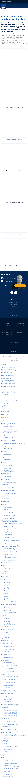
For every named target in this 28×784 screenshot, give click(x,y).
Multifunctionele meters (9, 471)
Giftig (5, 635)
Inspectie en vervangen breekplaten (10, 370)
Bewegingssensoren (8, 685)
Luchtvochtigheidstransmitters (11, 499)
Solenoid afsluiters (8, 701)
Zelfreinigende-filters (8, 592)
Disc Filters (6, 567)
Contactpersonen (6, 410)
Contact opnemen (5, 417)
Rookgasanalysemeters (9, 759)
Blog (14, 308)
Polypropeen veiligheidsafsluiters (11, 716)
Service (20, 330)
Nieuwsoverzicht (14, 344)
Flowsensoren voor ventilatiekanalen (12, 681)
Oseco (5, 405)
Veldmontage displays (9, 437)
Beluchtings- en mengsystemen (9, 729)
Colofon (24, 356)
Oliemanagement (20, 332)
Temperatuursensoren (9, 514)
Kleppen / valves (5, 718)
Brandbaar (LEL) (7, 634)
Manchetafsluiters (6, 720)
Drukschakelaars (7, 446)
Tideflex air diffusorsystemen (10, 727)
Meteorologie (5, 501)
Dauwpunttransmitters (9, 429)
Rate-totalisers (7, 439)
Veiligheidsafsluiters (7, 709)
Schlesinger (6, 403)
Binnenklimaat (7, 754)
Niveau (4, 504)
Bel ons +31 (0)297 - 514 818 (8, 278)
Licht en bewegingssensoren (8, 684)
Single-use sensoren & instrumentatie (11, 546)
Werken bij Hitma (14, 349)
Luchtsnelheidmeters (8, 470)
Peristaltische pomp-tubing (10, 528)
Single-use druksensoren (9, 556)
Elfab (5, 402)
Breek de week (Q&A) (7, 372)
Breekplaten (7, 323)
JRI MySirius (6, 442)
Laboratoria (6, 743)
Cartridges (6, 570)
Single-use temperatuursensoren (11, 551)
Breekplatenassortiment (14, 302)
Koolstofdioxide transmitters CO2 (11, 670)
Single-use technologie (20, 325)
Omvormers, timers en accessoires (10, 706)
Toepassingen (14, 306)
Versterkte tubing (8, 532)
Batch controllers (7, 434)
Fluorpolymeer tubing (9, 526)
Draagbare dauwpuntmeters (10, 431)
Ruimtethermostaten (8, 652)
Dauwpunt (4, 428)
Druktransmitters (8, 448)
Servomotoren (7, 702)
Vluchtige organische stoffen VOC (11, 671)
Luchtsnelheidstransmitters (10, 493)
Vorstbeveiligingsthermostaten (11, 665)
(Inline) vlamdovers (8, 738)
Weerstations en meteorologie (9, 690)
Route (3, 413)
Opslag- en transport (8, 749)
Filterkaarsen (7, 582)
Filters (3, 565)
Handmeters (5, 462)
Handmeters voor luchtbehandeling (12, 762)
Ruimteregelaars (7, 651)
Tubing (4, 524)
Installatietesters (7, 765)
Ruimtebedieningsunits (9, 649)
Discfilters (6, 595)
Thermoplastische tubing (9, 531)
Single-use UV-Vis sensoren (10, 553)
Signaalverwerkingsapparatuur (11, 557)
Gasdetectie (7, 330)
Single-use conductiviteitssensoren (11, 549)
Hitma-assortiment (14, 342)
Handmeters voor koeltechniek (11, 768)
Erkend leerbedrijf (14, 351)
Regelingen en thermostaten (8, 645)
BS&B (5, 397)
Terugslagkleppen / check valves (9, 723)
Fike (4, 399)
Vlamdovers (5, 737)
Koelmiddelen (7, 631)
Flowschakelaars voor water (10, 679)
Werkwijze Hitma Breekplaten (9, 392)
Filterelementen (7, 606)
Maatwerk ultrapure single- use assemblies (13, 523)
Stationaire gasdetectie (7, 629)
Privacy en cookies (14, 359)
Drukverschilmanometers (9, 453)
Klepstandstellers (7, 476)
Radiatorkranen (7, 699)
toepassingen (4, 374)
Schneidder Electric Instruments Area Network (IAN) (15, 443)
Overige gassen (7, 637)
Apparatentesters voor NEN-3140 (11, 766)
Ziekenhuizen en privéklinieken (11, 746)
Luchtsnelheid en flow (7, 677)
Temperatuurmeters (8, 468)
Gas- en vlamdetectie (6, 626)
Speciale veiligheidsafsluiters (10, 715)
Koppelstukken (7, 539)
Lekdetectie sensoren (8, 696)
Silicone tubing (7, 529)
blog (2, 388)
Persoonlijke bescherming (9, 773)
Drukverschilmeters (8, 464)
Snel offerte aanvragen (7, 416)
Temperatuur (5, 510)
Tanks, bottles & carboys (8, 559)
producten (3, 364)
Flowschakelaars (7, 459)
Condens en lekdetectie (7, 693)
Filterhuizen (6, 598)
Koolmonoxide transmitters (10, 668)
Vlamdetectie (5, 638)
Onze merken (5, 394)
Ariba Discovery (14, 315)
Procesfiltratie (5, 581)
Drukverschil (5, 451)
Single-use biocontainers (8, 562)
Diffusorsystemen (6, 726)
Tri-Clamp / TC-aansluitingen (10, 537)
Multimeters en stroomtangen (10, 763)
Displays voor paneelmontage (10, 435)
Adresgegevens (5, 411)
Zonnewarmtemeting (8, 688)
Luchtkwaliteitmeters (8, 465)
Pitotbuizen (6, 495)
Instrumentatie (21, 323)
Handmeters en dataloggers (7, 334)
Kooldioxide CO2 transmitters (10, 487)
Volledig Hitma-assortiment (7, 1)
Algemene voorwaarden (7, 356)
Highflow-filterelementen (9, 588)
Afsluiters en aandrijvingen (8, 698)
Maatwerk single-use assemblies (9, 521)
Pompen (4, 573)
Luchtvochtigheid (6, 496)
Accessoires (6, 603)
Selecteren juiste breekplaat (8, 367)
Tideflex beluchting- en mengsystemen (12, 731)
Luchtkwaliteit (5, 484)
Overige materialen (8, 534)
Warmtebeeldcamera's (9, 774)
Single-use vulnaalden (9, 548)
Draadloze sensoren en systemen (10, 704)
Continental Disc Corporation (10, 400)
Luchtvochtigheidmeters (9, 467)
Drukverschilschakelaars (9, 454)
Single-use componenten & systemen (9, 520)
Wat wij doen (5, 391)
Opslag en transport (7, 385)
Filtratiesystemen (7, 599)
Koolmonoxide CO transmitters (11, 489)
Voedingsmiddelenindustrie (10, 748)
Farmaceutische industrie (8, 380)
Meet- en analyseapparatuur (10, 601)
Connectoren (5, 535)
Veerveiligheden (20, 327)
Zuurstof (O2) (7, 632)
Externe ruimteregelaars (9, 646)
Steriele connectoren (8, 542)
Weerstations (7, 503)
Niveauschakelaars (8, 506)
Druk (3, 445)
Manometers (6, 450)
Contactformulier (6, 414)
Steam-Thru (6, 543)
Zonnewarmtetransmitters (10, 482)
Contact (14, 313)
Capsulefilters (7, 585)
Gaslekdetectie (5, 640)
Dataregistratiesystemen (9, 425)
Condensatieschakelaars (9, 695)
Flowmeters (6, 460)
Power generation (6, 378)
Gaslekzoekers (7, 771)
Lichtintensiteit (5, 479)
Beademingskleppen (7, 732)
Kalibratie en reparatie (7, 776)
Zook (5, 395)
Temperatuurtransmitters (9, 515)
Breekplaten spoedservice (8, 369)
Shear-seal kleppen (8, 478)
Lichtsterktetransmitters (9, 481)
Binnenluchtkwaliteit (8, 673)
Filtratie (7, 327)
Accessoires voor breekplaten (10, 624)
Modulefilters (7, 584)
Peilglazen (6, 509)
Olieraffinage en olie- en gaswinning (10, 377)
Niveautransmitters (8, 507)
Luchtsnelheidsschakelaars (10, 492)
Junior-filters (6, 593)
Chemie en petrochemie (7, 375)
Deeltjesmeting (7, 485)
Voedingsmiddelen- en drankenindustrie (11, 381)
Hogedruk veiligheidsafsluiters (11, 712)
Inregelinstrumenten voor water (11, 770)
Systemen (4, 642)
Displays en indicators (7, 432)
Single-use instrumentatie (8, 517)
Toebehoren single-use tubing (11, 545)
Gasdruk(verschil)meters (9, 760)
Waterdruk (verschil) (8, 659)
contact (3, 408)
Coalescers (6, 596)
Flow (3, 457)
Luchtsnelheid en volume (8, 490)
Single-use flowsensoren (9, 554)
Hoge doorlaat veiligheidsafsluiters (12, 713)
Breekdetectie (7, 621)
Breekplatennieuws (14, 311)
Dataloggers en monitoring (8, 423)
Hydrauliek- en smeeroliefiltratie (9, 604)
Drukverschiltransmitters (9, 456)
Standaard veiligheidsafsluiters (11, 710)
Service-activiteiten (14, 304)
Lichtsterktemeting (8, 687)
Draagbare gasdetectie (7, 628)
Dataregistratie (7, 325)
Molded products (6, 576)
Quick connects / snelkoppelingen (11, 540)
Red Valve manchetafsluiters (10, 721)
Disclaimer (17, 356)
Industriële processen (8, 752)
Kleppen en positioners (7, 474)
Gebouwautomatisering (7, 332)
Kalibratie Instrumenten (7, 473)
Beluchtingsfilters (8, 609)
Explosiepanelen (7, 623)
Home (2, 363)
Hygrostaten (6, 498)
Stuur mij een (6, 281)
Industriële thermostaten (9, 648)
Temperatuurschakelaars (9, 512)
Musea (5, 751)
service (2, 366)
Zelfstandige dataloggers (9, 426)
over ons (3, 389)
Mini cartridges (7, 568)
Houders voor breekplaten (10, 620)
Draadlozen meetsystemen (8, 440)
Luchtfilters (6, 587)
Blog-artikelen (14, 347)
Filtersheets (6, 590)
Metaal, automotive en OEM (8, 383)
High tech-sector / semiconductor (10, 386)
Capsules (6, 571)
